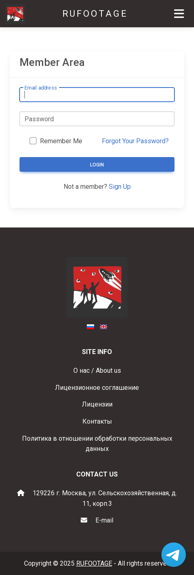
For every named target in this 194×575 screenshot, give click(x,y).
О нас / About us (97, 370)
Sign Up (120, 186)
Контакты (97, 421)
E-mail (104, 520)
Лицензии (97, 404)
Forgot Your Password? (135, 141)
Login (97, 165)
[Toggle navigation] (179, 14)
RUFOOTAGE (95, 14)
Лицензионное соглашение (97, 387)
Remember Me (61, 141)
